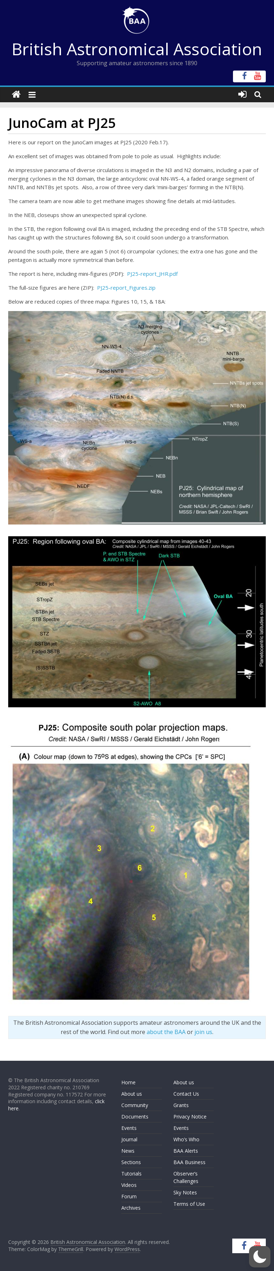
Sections (131, 1162)
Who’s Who (186, 1139)
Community (134, 1105)
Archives (131, 1207)
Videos (129, 1185)
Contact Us (186, 1093)
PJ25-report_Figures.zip (126, 287)
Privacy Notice (190, 1116)
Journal (129, 1139)
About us (131, 1093)
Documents (134, 1116)
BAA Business (189, 1162)
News (128, 1150)
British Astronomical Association (137, 49)
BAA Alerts (185, 1150)
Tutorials (131, 1173)
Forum (129, 1196)
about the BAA (166, 1032)
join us (203, 1032)
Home (128, 1082)
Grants (181, 1105)
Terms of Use (189, 1203)
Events (129, 1128)
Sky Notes (185, 1192)
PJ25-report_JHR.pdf (152, 273)
